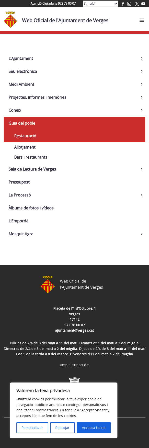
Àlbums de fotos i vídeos (31, 208)
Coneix (15, 110)
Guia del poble (22, 123)
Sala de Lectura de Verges (32, 169)
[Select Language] (100, 3)
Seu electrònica (23, 71)
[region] (63, 410)
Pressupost (19, 182)
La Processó (20, 195)
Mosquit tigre (21, 234)
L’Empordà (18, 221)
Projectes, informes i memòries (37, 97)
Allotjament (24, 147)
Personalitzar (32, 427)
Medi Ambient (21, 84)
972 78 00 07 (74, 325)
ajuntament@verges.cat (74, 330)
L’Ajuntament (21, 58)
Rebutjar (62, 427)
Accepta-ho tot (94, 427)
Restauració (25, 136)
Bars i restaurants (30, 157)
